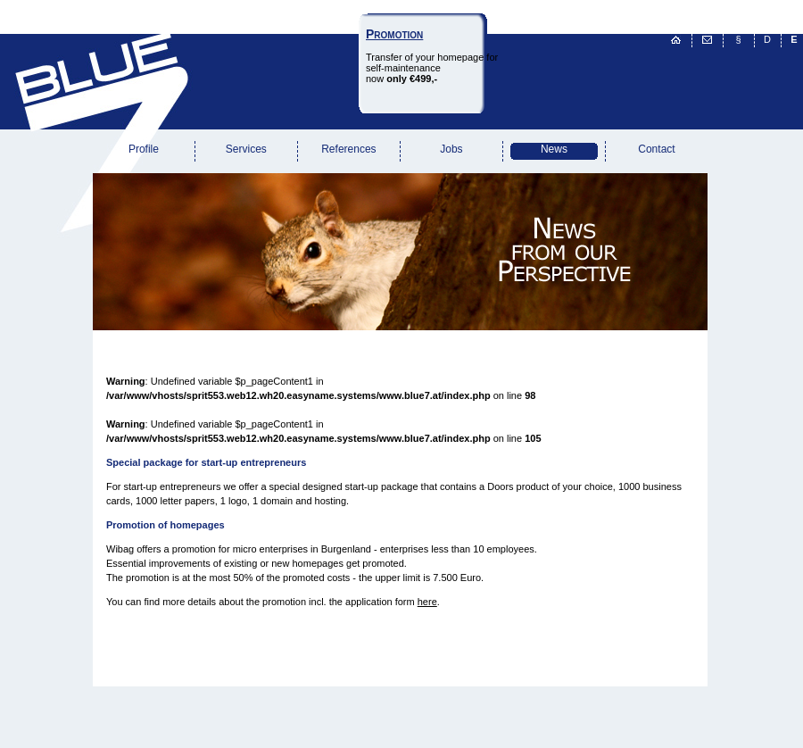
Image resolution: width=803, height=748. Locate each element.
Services (246, 149)
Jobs (451, 149)
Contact (656, 149)
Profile (143, 149)
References (348, 149)
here (427, 601)
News (554, 149)
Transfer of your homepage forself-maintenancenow (432, 56)
